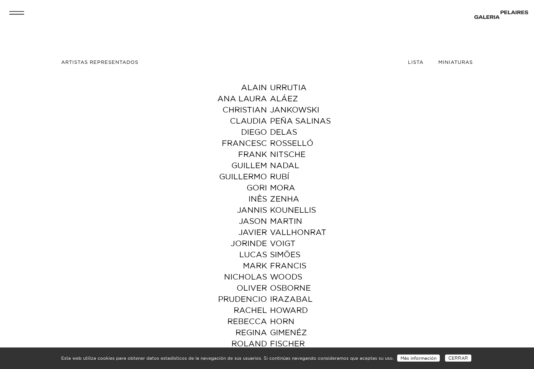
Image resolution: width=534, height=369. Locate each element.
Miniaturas (455, 62)
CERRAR (458, 358)
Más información (418, 358)
